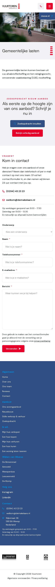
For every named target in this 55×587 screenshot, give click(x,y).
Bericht (7, 286)
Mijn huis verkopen (11, 432)
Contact (6, 396)
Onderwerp (8, 225)
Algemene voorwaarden (18, 578)
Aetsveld (6, 466)
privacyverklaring (42, 341)
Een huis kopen (9, 437)
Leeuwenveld (8, 476)
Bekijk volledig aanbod (27, 133)
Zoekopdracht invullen (27, 123)
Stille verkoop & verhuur (13, 416)
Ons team (7, 386)
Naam (6, 239)
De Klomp (7, 481)
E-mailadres (9, 270)
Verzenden (13, 348)
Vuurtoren (37, 574)
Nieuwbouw (7, 411)
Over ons (6, 381)
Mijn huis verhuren (10, 441)
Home (5, 377)
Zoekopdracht (9, 421)
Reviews (6, 391)
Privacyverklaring (40, 578)
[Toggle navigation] (49, 6)
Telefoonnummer (12, 254)
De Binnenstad (9, 462)
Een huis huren (9, 446)
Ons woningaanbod (11, 406)
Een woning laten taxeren (14, 451)
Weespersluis (8, 471)
